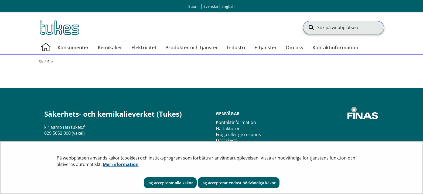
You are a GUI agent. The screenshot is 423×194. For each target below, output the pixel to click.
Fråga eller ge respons (238, 134)
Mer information (121, 164)
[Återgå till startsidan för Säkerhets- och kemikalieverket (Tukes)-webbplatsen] (59, 27)
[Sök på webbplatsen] (343, 27)
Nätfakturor (228, 128)
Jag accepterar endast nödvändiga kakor (239, 182)
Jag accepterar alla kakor (170, 182)
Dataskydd (226, 140)
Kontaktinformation (236, 122)
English (228, 6)
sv (41, 61)
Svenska (210, 6)
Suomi (194, 6)
